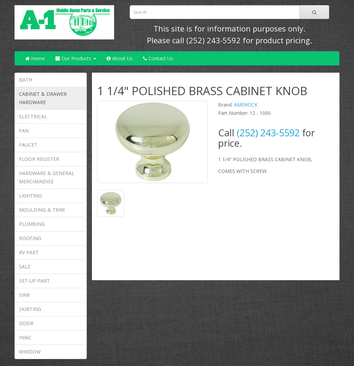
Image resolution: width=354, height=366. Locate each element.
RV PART (29, 252)
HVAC (25, 337)
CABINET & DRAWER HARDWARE (43, 98)
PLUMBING (32, 224)
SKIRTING (30, 309)
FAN (24, 130)
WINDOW (30, 351)
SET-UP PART (34, 280)
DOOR (26, 323)
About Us (119, 58)
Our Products (75, 58)
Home (35, 58)
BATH (25, 79)
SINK (24, 295)
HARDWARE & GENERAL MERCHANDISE (46, 177)
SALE (24, 266)
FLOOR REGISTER (39, 159)
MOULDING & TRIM (42, 210)
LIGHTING (30, 195)
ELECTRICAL (33, 116)
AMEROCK (246, 104)
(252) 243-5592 (213, 40)
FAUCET (28, 144)
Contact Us (158, 58)
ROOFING (30, 238)
